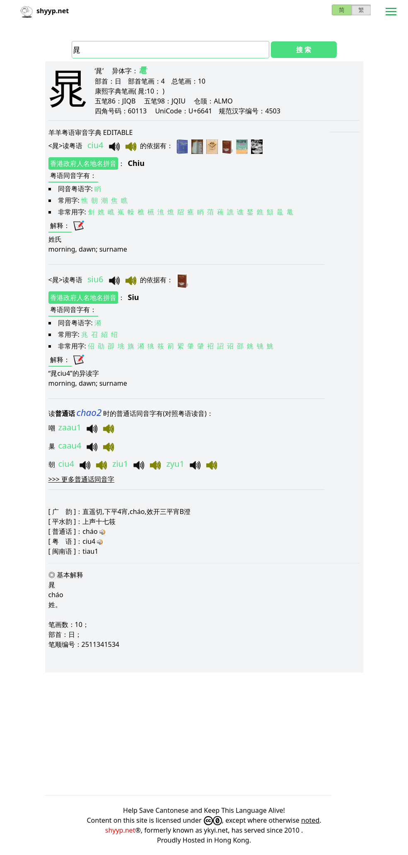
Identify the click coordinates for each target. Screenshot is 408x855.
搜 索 (303, 49)
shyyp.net (120, 830)
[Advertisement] (204, 734)
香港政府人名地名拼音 (83, 163)
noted (310, 820)
